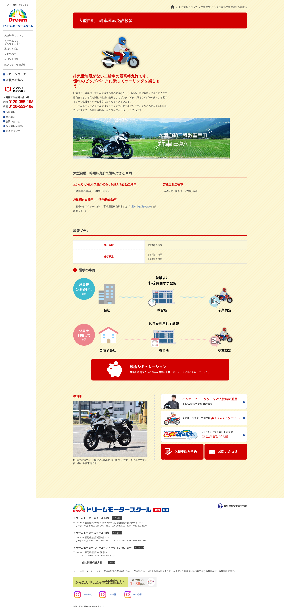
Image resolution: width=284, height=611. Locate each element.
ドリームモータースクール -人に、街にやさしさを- (18, 17)
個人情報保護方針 (15, 126)
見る (111, 562)
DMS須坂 (133, 594)
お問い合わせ (13, 121)
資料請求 (18, 89)
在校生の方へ (14, 80)
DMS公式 (83, 594)
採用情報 (10, 112)
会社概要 (10, 117)
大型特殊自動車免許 (140, 206)
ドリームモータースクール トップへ (121, 508)
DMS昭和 (108, 594)
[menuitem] (18, 35)
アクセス (116, 518)
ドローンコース (16, 74)
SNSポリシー (13, 130)
